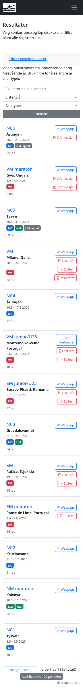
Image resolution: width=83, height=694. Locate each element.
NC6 (10, 128)
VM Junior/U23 (21, 337)
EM (9, 465)
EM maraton (19, 506)
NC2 (10, 547)
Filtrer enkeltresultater (27, 58)
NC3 (10, 424)
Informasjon (64, 137)
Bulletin (67, 269)
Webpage (66, 129)
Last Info (66, 261)
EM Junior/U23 (21, 383)
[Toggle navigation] (74, 7)
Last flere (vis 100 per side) (41, 676)
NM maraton (19, 588)
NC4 (10, 296)
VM (9, 251)
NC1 (10, 630)
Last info (66, 351)
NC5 (10, 210)
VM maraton (19, 169)
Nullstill (41, 114)
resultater (65, 278)
